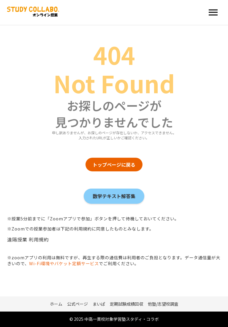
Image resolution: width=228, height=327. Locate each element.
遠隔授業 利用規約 (28, 239)
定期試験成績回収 (126, 304)
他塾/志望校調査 (163, 304)
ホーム (56, 304)
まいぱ (99, 304)
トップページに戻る (114, 164)
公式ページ (77, 304)
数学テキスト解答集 (114, 196)
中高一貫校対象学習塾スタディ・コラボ (121, 319)
